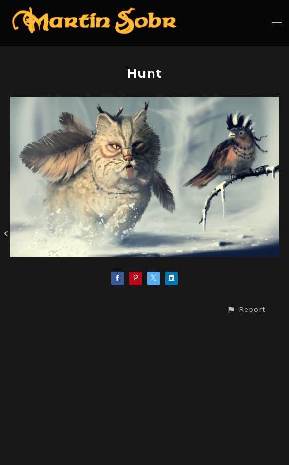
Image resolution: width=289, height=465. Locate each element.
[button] (246, 310)
